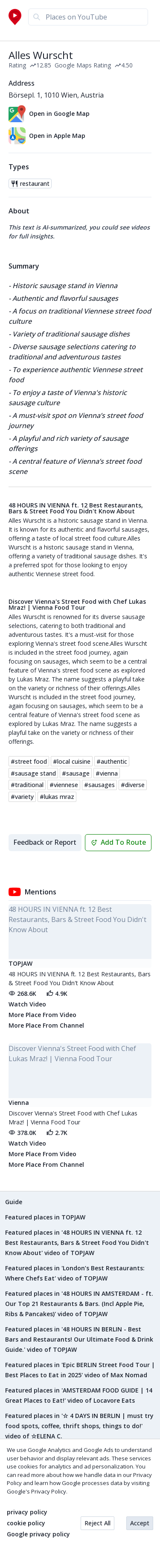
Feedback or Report (44, 842)
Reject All (97, 1523)
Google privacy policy (38, 1534)
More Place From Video (42, 1015)
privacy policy (27, 1512)
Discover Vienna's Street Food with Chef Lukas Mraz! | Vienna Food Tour (77, 605)
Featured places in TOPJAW (45, 1217)
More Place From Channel (46, 1025)
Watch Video (27, 1004)
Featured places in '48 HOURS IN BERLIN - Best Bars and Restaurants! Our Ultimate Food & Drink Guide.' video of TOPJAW (79, 1339)
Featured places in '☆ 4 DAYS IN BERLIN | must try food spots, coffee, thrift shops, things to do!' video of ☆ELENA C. (79, 1426)
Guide (13, 1202)
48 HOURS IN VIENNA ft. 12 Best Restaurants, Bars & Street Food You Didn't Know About (76, 508)
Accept (139, 1523)
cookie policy (26, 1523)
